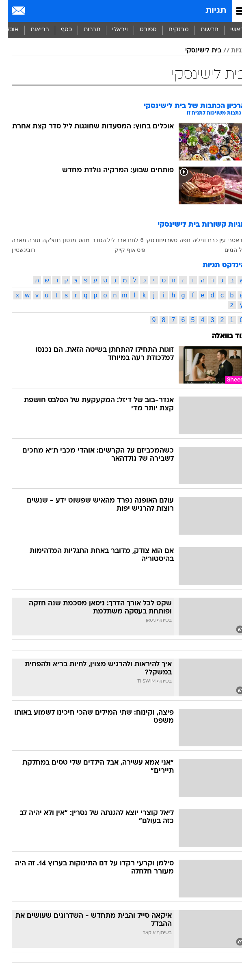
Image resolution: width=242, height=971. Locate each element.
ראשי (229, 30)
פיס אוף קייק (122, 250)
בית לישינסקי (195, 51)
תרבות (84, 30)
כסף (58, 30)
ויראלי (112, 30)
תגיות (208, 11)
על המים (227, 250)
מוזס (76, 240)
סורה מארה (18, 240)
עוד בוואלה (221, 336)
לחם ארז (120, 240)
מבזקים (171, 30)
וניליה (191, 240)
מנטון (62, 240)
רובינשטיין (16, 250)
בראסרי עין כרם (219, 240)
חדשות (202, 30)
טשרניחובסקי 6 (151, 240)
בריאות (32, 30)
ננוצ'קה (44, 240)
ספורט (140, 30)
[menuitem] (201, 30)
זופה (177, 240)
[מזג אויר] (33, 11)
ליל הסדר (96, 240)
